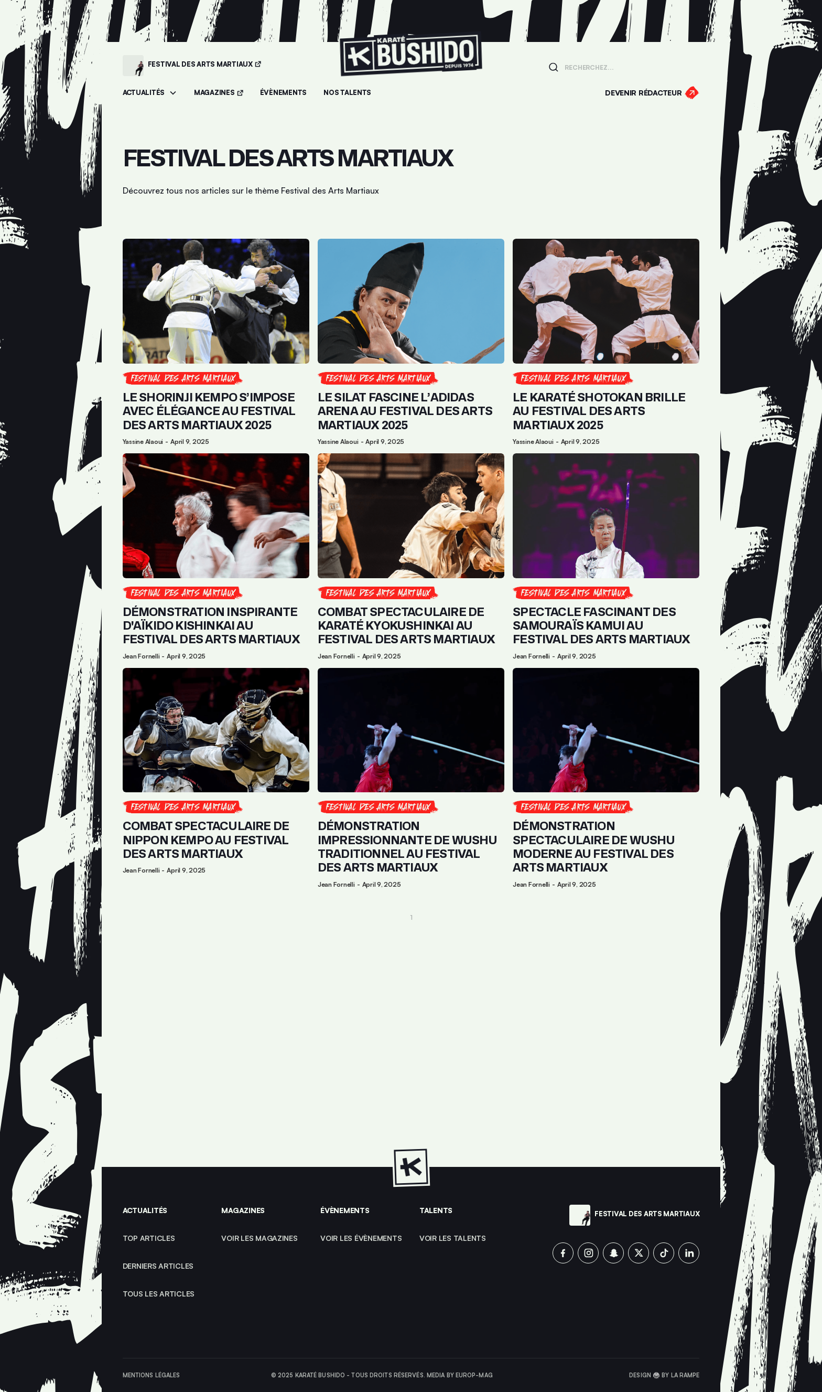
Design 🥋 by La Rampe (664, 1375)
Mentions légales (151, 1375)
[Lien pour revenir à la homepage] (411, 65)
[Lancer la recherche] (553, 67)
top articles (149, 1238)
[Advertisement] (411, 1033)
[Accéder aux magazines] (218, 93)
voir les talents (452, 1238)
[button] (150, 93)
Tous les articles (159, 1293)
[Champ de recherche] (628, 67)
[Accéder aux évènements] (283, 93)
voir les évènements (361, 1238)
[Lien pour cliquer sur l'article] (216, 342)
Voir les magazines (259, 1238)
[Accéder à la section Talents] (347, 93)
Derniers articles (158, 1265)
